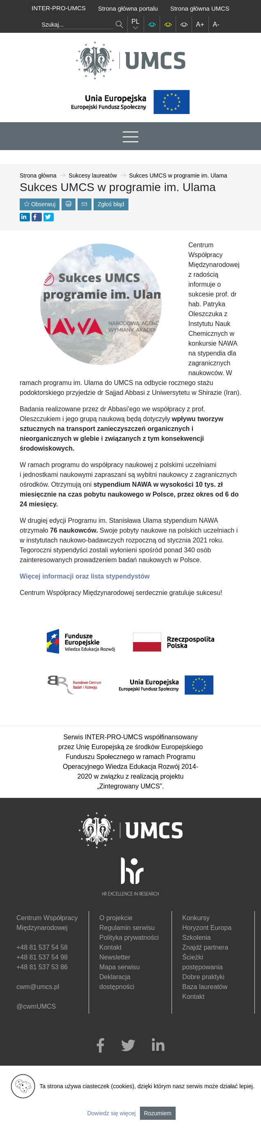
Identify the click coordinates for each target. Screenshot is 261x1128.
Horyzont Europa (206, 927)
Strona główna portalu (128, 8)
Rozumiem (158, 1113)
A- (216, 24)
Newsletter (114, 957)
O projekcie (116, 917)
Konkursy (196, 917)
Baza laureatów (204, 986)
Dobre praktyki (203, 976)
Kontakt (110, 947)
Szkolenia (196, 937)
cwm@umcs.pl (37, 986)
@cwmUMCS (36, 1006)
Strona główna (38, 175)
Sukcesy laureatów (93, 175)
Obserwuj (39, 204)
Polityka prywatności (129, 937)
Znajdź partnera (205, 947)
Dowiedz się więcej (111, 1113)
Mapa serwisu (119, 967)
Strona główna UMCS (199, 8)
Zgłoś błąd (111, 204)
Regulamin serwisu (127, 927)
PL (135, 24)
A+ (200, 24)
